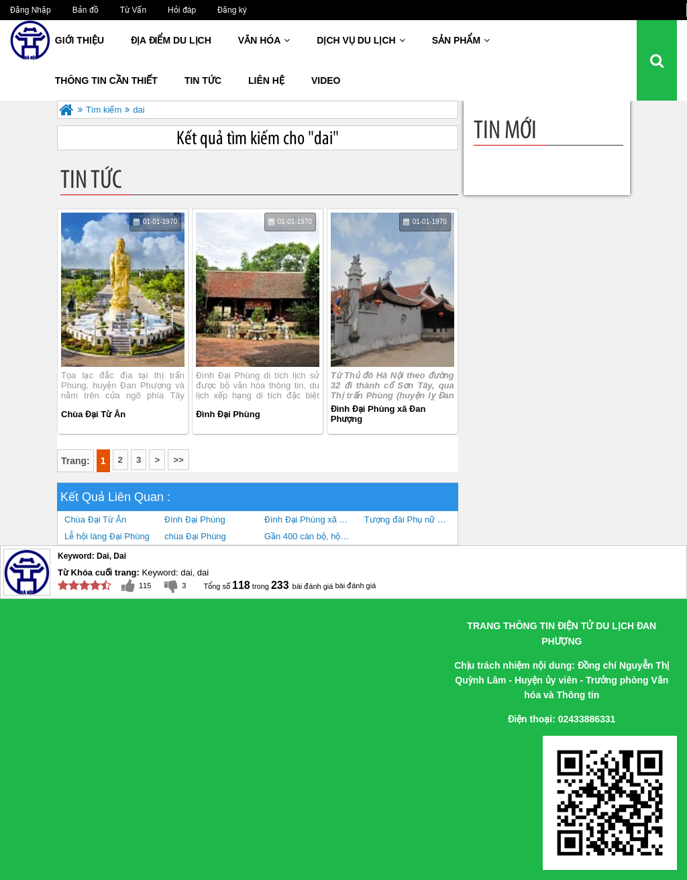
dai (138, 110)
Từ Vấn (133, 10)
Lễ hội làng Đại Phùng (107, 536)
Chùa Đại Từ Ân (93, 414)
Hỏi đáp (182, 10)
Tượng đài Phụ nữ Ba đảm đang (411, 519)
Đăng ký (232, 10)
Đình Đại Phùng (228, 414)
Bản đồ (85, 10)
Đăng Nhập (30, 10)
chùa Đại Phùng (195, 536)
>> (178, 460)
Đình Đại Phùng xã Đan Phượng (378, 414)
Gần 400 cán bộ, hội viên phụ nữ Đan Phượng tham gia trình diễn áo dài (311, 536)
